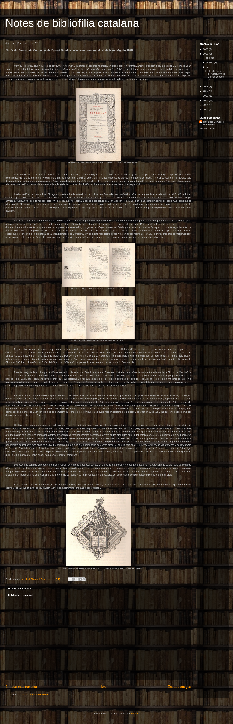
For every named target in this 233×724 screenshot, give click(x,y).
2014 (206, 105)
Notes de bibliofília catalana (72, 23)
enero (209, 67)
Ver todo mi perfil (208, 128)
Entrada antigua (179, 687)
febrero (210, 62)
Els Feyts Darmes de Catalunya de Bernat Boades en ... (215, 75)
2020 (206, 49)
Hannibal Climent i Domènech (213, 123)
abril (208, 57)
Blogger (134, 713)
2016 (206, 95)
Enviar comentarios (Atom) (34, 694)
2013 (206, 109)
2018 (206, 86)
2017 (206, 91)
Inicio (102, 687)
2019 (206, 53)
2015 (206, 100)
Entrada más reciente (21, 687)
